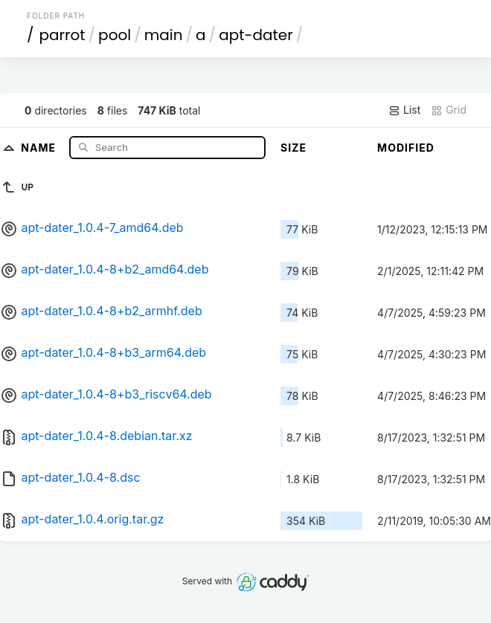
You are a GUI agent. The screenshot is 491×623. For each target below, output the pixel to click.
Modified (405, 147)
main (163, 35)
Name (40, 147)
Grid (448, 110)
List (404, 110)
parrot (62, 35)
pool (114, 35)
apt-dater (256, 35)
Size (293, 147)
